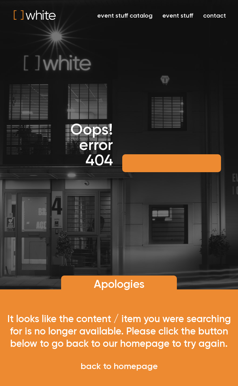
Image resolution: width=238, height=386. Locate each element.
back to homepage (119, 366)
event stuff (177, 15)
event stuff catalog (124, 15)
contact (214, 15)
